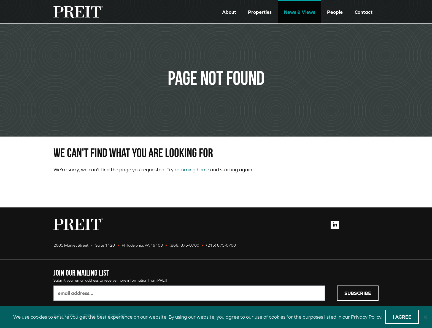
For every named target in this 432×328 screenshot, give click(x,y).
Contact (363, 12)
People (335, 12)
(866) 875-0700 (184, 245)
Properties (260, 12)
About (229, 12)
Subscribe (357, 293)
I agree (402, 317)
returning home (192, 169)
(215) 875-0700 (221, 245)
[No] (425, 317)
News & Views (299, 12)
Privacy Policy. (366, 317)
